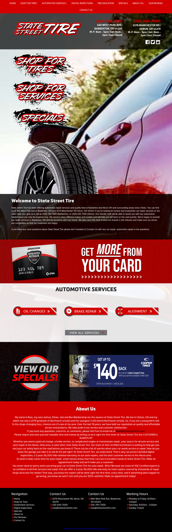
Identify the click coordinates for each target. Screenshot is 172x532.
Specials (18, 511)
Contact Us (86, 10)
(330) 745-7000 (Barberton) (55, 214)
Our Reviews (20, 517)
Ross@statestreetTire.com (130, 431)
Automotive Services (24, 505)
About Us (18, 514)
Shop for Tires (21, 502)
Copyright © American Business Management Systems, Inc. (86, 529)
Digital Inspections (23, 508)
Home (17, 498)
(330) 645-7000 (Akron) (83, 214)
